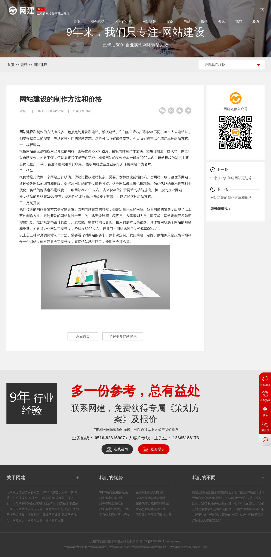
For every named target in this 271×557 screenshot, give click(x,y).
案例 (169, 21)
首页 (77, 21)
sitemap (176, 541)
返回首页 (83, 336)
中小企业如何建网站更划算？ (232, 178)
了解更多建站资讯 (123, 336)
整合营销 (98, 21)
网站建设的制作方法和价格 (231, 197)
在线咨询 (121, 449)
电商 (187, 21)
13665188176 (186, 437)
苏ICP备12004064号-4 (155, 541)
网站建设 (149, 21)
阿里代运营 (123, 21)
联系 (256, 21)
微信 (204, 21)
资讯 (221, 21)
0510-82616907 (110, 437)
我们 (238, 21)
